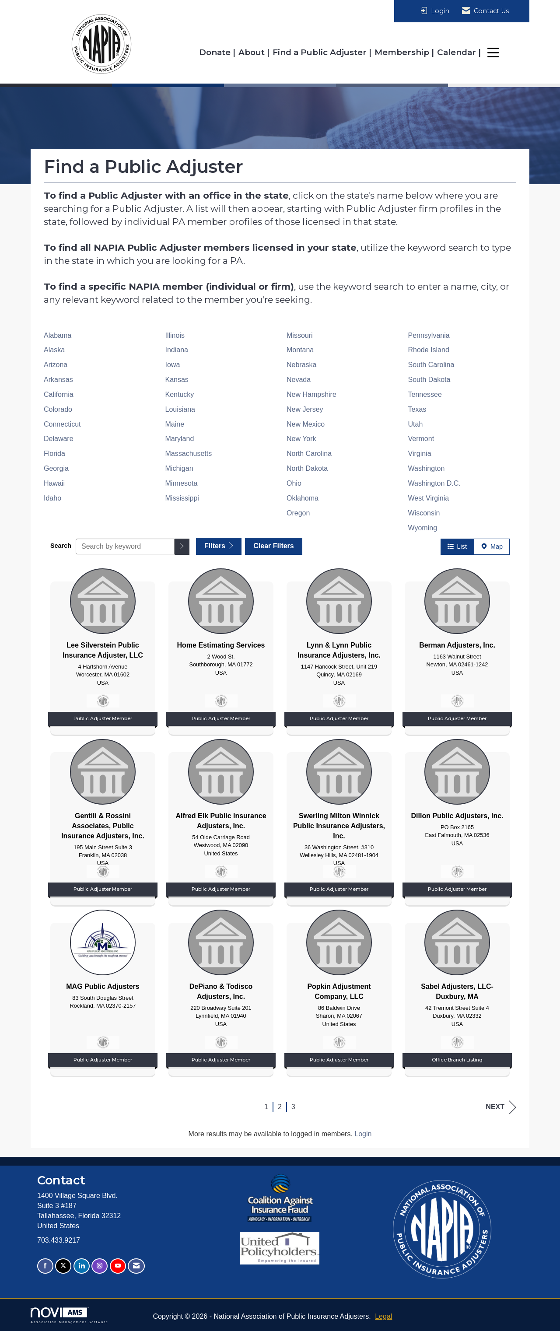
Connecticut (62, 424)
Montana (300, 350)
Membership (402, 52)
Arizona (55, 364)
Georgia (56, 468)
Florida (54, 453)
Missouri (300, 335)
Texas (417, 409)
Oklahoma (302, 498)
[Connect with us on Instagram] (99, 1265)
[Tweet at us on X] (63, 1265)
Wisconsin (424, 513)
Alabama (57, 335)
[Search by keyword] (125, 546)
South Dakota (429, 379)
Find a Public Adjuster (321, 52)
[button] (182, 546)
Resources (507, 52)
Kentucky (179, 394)
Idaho (52, 498)
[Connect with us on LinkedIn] (82, 1265)
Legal (383, 1316)
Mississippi (182, 498)
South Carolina (431, 364)
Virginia (419, 453)
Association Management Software (69, 1315)
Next (501, 1107)
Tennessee (425, 394)
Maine (175, 424)
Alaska (54, 350)
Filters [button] (218, 546)
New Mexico (306, 424)
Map (492, 546)
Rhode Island (428, 350)
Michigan (179, 468)
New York (301, 438)
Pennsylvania (429, 335)
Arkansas (58, 379)
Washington (426, 468)
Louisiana (180, 409)
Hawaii (54, 483)
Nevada (299, 379)
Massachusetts (188, 453)
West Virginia (428, 498)
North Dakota (307, 468)
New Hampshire (311, 394)
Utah (415, 424)
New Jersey (305, 409)
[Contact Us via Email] (136, 1265)
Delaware (59, 438)
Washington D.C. (434, 483)
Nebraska (301, 364)
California (59, 394)
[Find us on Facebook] (45, 1265)
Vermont (421, 438)
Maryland (179, 438)
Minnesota (181, 483)
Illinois (175, 335)
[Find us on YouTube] (118, 1265)
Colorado (58, 409)
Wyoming (423, 528)
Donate (216, 52)
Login (362, 1133)
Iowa (172, 364)
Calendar (457, 52)
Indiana (177, 350)
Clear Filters (274, 546)
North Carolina (309, 453)
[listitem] (103, 649)
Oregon (298, 513)
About (252, 52)
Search (60, 545)
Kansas (177, 379)
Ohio (294, 483)
